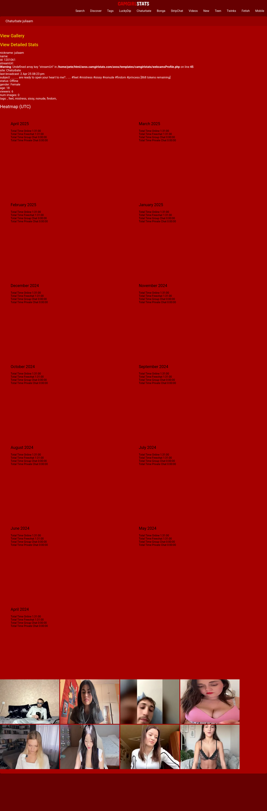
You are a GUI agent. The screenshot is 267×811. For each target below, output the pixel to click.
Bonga (161, 11)
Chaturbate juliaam (19, 21)
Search (80, 11)
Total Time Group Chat (24, 137)
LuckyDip (125, 11)
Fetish (246, 11)
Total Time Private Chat (24, 140)
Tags (110, 11)
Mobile (259, 11)
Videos (193, 11)
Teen (218, 11)
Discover (96, 11)
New (206, 11)
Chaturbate (144, 11)
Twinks (231, 11)
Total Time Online (21, 131)
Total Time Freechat (22, 134)
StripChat (177, 11)
